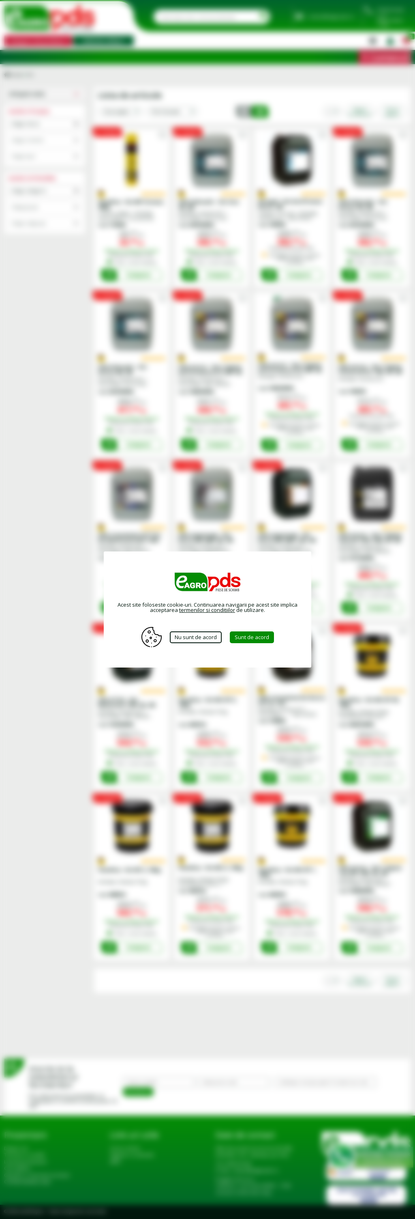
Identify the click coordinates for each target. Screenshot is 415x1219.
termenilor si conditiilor (207, 610)
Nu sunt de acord (196, 637)
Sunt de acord (252, 637)
